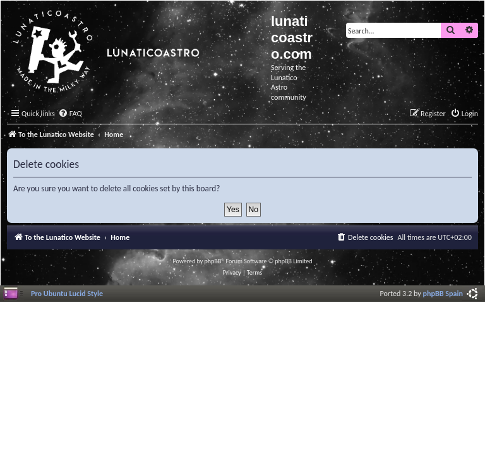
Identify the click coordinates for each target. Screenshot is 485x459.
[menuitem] (70, 113)
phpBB (213, 261)
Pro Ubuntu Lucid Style (67, 293)
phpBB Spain (443, 293)
